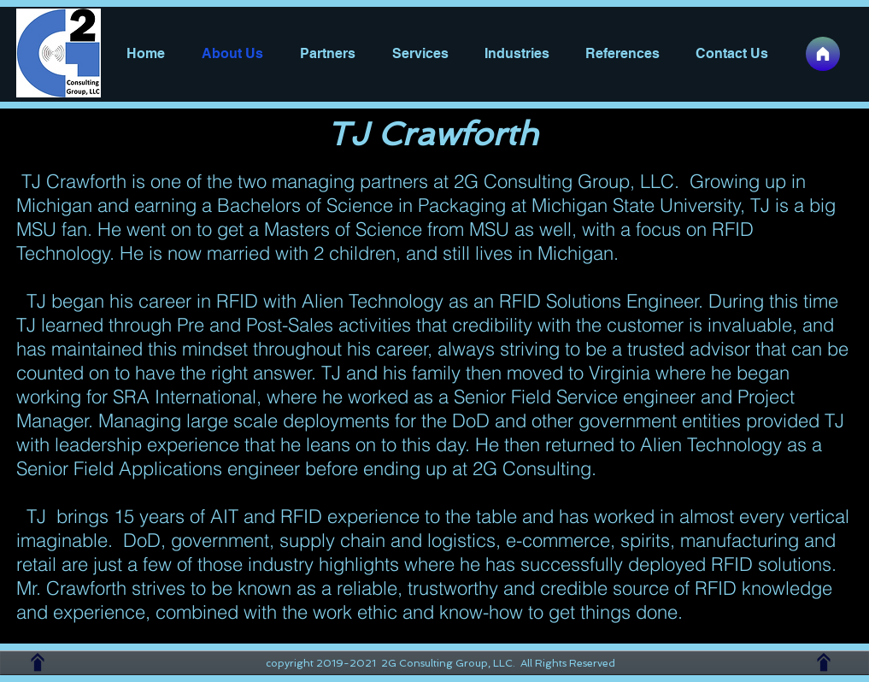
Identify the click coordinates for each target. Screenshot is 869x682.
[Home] (823, 54)
